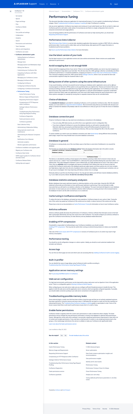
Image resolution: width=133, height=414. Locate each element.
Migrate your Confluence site (24, 150)
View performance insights (93, 358)
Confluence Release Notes (23, 160)
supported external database (74, 104)
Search (110, 4)
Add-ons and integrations (23, 49)
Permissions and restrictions (24, 43)
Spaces (18, 18)
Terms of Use (96, 408)
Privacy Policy (86, 408)
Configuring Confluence (24, 83)
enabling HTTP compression (57, 227)
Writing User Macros (23, 67)
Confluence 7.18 (19, 11)
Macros (18, 29)
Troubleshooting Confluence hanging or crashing (72, 23)
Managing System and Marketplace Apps (29, 64)
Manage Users (22, 62)
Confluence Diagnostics (26, 116)
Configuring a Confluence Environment (28, 88)
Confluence (57, 390)
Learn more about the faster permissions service (62, 324)
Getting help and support (23, 163)
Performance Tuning (23, 91)
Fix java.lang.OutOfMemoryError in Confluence (64, 273)
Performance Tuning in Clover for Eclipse (97, 368)
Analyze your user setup (92, 374)
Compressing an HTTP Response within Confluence (63, 356)
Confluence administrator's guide (25, 54)
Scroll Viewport (66, 390)
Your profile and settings (23, 32)
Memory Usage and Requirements (29, 97)
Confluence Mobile (21, 27)
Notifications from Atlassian (26, 139)
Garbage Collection (88, 74)
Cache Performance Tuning (27, 94)
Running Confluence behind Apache (82, 284)
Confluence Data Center (22, 153)
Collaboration (19, 35)
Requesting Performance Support (28, 99)
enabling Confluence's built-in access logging (106, 252)
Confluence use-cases (22, 52)
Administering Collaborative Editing (27, 127)
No (65, 335)
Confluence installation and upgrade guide (28, 147)
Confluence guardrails (25, 122)
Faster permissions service (27, 119)
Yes (62, 335)
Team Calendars (20, 46)
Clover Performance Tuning (93, 371)
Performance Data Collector (59, 43)
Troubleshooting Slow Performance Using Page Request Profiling (67, 265)
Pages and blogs (20, 21)
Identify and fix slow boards (94, 361)
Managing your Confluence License (27, 77)
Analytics (18, 38)
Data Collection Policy (24, 124)
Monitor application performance (27, 145)
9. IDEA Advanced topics (93, 347)
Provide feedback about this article (79, 335)
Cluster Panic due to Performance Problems (104, 72)
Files (17, 24)
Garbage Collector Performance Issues (60, 360)
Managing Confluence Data (25, 80)
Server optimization (91, 350)
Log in (116, 4)
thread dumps (94, 133)
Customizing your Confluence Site (27, 70)
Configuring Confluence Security (27, 86)
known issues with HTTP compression (69, 231)
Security (104, 408)
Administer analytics (23, 142)
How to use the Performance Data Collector (63, 50)
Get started (19, 16)
